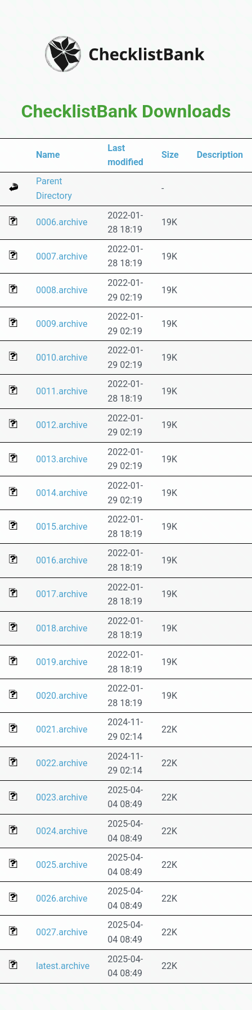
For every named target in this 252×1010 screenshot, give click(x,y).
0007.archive (61, 256)
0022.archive (61, 763)
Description (220, 154)
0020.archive (61, 695)
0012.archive (61, 425)
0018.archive (61, 628)
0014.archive (61, 493)
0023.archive (61, 797)
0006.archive (61, 222)
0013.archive (61, 459)
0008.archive (61, 290)
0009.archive (61, 324)
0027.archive (61, 932)
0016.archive (61, 560)
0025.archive (61, 864)
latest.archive (62, 966)
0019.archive (61, 662)
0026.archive (61, 898)
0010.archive (61, 357)
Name (48, 154)
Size (170, 154)
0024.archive (61, 831)
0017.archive (61, 594)
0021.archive (61, 729)
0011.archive (61, 391)
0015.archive (61, 526)
